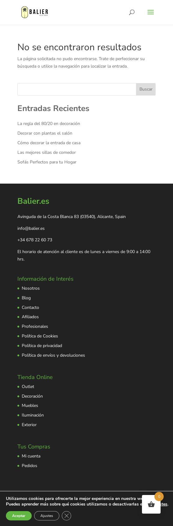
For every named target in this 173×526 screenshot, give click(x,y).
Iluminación (33, 415)
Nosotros (31, 288)
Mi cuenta (31, 456)
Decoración (32, 396)
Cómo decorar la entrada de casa (48, 143)
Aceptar (18, 515)
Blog (26, 298)
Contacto (30, 307)
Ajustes (46, 515)
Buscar (146, 89)
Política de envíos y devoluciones (53, 355)
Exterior (29, 425)
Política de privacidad (42, 346)
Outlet (28, 387)
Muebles (30, 405)
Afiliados (30, 317)
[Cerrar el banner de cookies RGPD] (66, 515)
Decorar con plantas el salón (44, 133)
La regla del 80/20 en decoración (48, 124)
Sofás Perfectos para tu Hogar (46, 162)
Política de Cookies (40, 336)
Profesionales (35, 326)
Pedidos (29, 466)
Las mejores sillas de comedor (46, 152)
